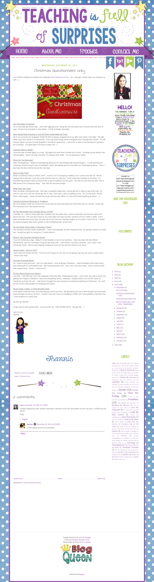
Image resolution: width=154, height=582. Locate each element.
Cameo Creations (119, 375)
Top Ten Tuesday (120, 450)
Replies (25, 419)
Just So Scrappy (85, 537)
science (115, 431)
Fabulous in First (61, 77)
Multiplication (116, 417)
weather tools (116, 454)
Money (132, 415)
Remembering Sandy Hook (126, 299)
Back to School (126, 370)
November (120, 308)
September (120, 315)
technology (131, 443)
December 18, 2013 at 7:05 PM (36, 405)
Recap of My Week (118, 429)
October (119, 311)
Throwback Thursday (130, 447)
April (118, 331)
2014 (117, 281)
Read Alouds (124, 426)
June (118, 324)
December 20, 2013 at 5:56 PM (48, 424)
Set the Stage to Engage (128, 431)
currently (116, 382)
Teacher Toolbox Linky (129, 440)
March (119, 334)
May (118, 328)
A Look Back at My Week (122, 368)
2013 (117, 285)
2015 (117, 278)
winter (134, 454)
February (120, 338)
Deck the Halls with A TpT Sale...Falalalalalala (125, 303)
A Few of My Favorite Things (129, 366)
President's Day (126, 424)
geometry (133, 403)
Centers (123, 377)
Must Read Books (129, 417)
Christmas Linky (25, 376)
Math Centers (118, 415)
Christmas (132, 377)
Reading (133, 426)
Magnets (125, 412)
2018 (117, 275)
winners (125, 455)
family (122, 389)
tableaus (126, 438)
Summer (124, 436)
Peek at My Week (131, 419)
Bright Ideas (127, 372)
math (133, 412)
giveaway (115, 405)
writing (136, 457)
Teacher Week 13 (117, 443)
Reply (22, 414)
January (119, 341)
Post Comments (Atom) (32, 483)
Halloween (126, 405)
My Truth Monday (117, 419)
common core (131, 380)
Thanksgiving (117, 445)
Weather (133, 452)
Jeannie (30, 424)
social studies (125, 433)
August (119, 318)
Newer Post (18, 479)
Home (60, 479)
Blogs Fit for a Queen (83, 542)
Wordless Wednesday (124, 457)
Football (123, 399)
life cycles (126, 410)
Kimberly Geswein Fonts (80, 540)
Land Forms (123, 407)
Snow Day (115, 433)
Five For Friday (121, 290)
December (120, 287)
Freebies (133, 399)
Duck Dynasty (124, 384)
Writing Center (118, 459)
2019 (117, 272)
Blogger (81, 574)
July (118, 321)
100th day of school (119, 363)
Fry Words (122, 403)
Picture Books (119, 422)
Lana (22, 405)
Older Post (101, 479)
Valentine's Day (122, 452)
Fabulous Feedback (124, 387)
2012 (117, 345)
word (113, 457)
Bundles (135, 372)
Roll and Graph (131, 429)
